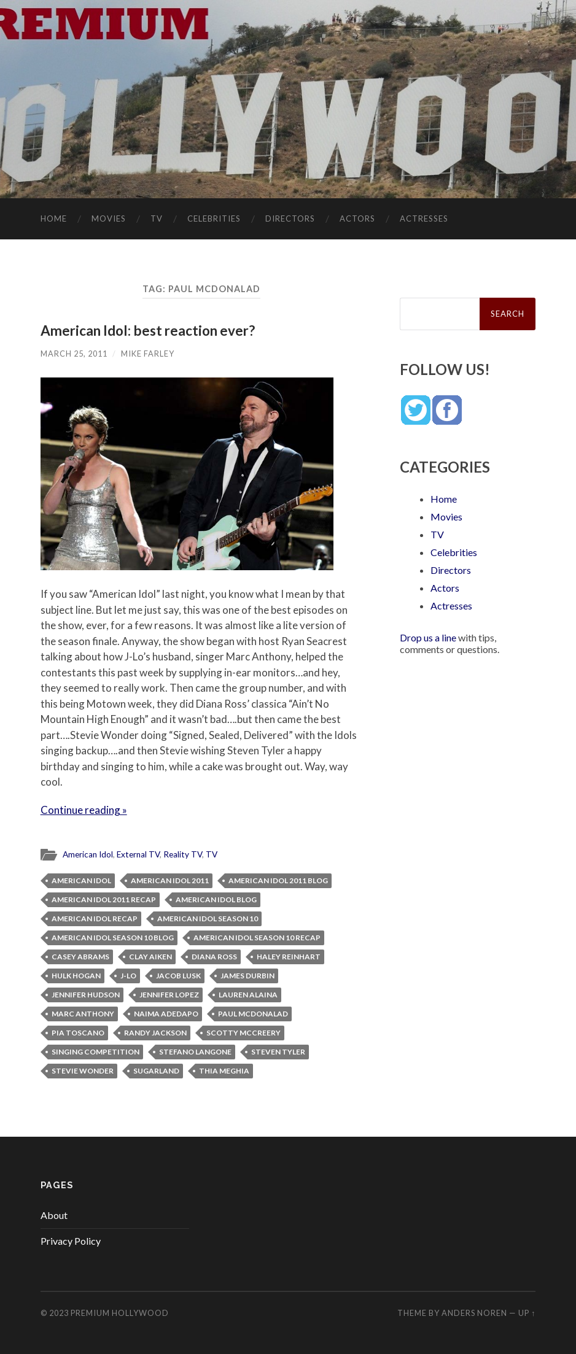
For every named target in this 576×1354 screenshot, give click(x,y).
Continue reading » (84, 809)
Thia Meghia (224, 1070)
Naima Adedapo (166, 1013)
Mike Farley (147, 353)
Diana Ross (214, 956)
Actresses (424, 218)
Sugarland (156, 1070)
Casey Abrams (80, 956)
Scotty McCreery (243, 1032)
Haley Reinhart (289, 956)
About (54, 1215)
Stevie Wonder (83, 1070)
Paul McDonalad (253, 1013)
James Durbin (247, 975)
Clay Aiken (150, 956)
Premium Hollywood (120, 1313)
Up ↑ (526, 1313)
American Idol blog (216, 899)
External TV (138, 854)
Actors (357, 218)
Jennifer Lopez (169, 994)
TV (156, 218)
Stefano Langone (195, 1051)
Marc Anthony (83, 1013)
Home (54, 218)
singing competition (95, 1051)
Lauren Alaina (248, 994)
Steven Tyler (278, 1051)
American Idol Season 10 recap (257, 937)
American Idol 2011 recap (104, 899)
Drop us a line (428, 637)
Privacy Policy (71, 1241)
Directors (290, 218)
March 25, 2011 (74, 353)
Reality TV (182, 854)
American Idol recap (95, 918)
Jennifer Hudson (86, 994)
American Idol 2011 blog (278, 880)
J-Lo (128, 975)
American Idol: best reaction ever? (148, 330)
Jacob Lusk (178, 975)
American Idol (88, 854)
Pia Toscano (78, 1032)
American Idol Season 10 (207, 918)
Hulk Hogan (76, 975)
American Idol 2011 (170, 880)
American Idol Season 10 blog (113, 937)
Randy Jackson (155, 1032)
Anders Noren (474, 1313)
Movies (108, 218)
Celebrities (214, 218)
